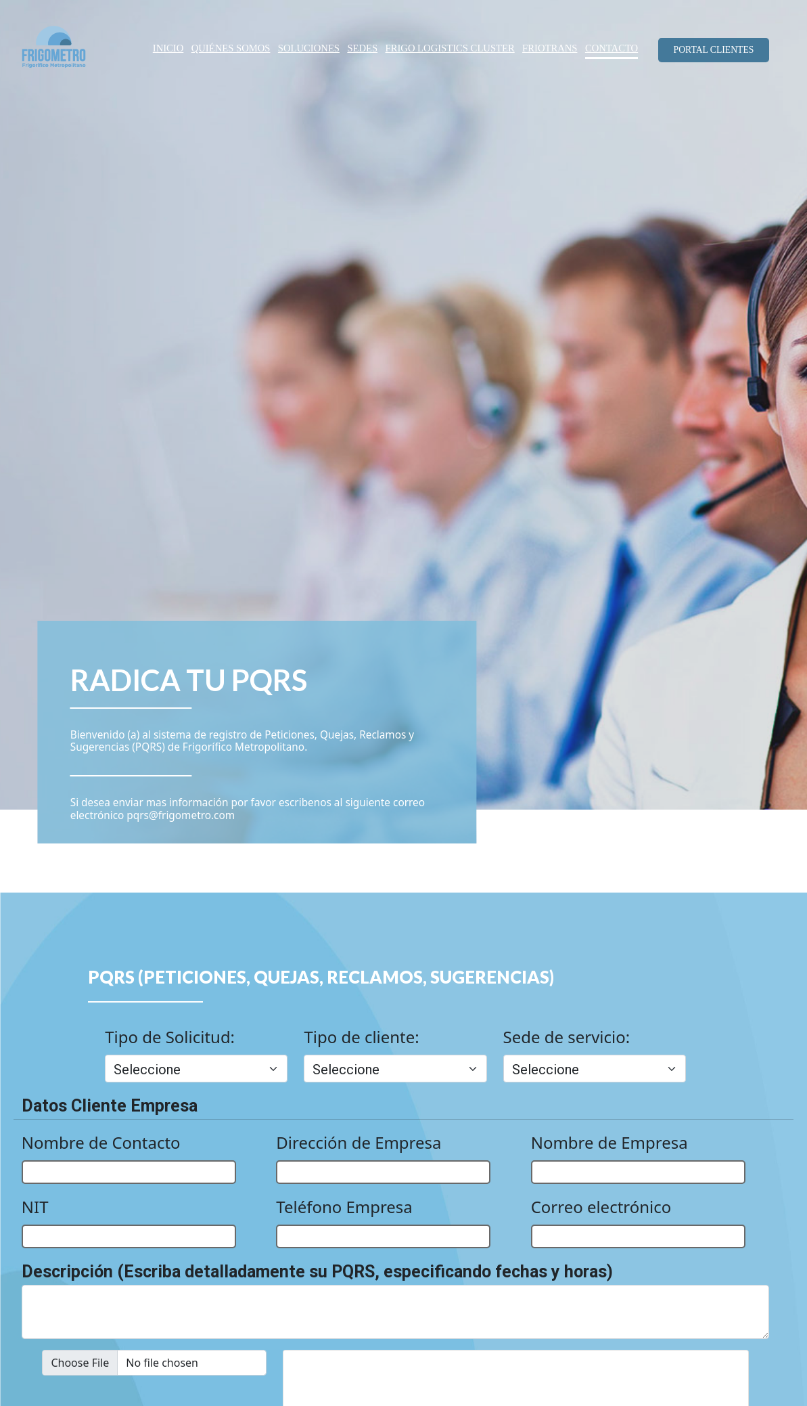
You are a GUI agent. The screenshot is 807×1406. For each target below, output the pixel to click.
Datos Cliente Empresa (110, 1106)
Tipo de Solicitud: (170, 1037)
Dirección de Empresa (358, 1142)
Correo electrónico (601, 1206)
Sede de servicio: (566, 1037)
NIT (35, 1206)
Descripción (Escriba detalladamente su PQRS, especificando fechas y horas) (317, 1271)
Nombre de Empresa (609, 1142)
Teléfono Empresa (344, 1206)
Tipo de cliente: (361, 1037)
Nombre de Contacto (101, 1142)
